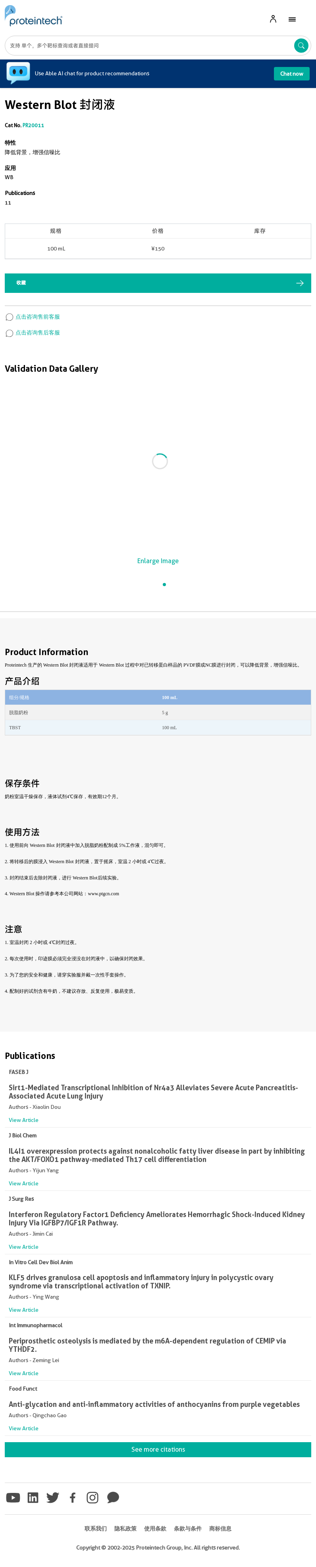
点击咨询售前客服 (32, 316)
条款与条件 (188, 1528)
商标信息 (220, 1528)
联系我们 (96, 1528)
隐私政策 (125, 1528)
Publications (20, 193)
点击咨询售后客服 (32, 332)
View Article (24, 1120)
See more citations (158, 1449)
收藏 (21, 283)
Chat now (291, 74)
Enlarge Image (158, 561)
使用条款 (155, 1528)
